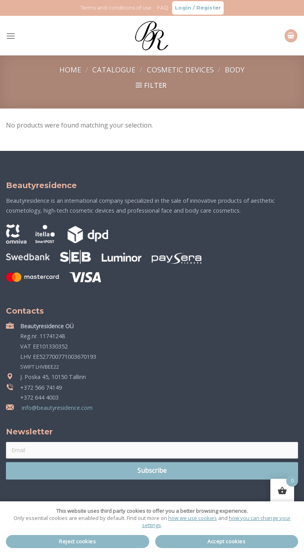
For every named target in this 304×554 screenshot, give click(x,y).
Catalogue (114, 69)
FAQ (162, 8)
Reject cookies (77, 541)
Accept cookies (226, 541)
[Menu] (10, 36)
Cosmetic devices (181, 69)
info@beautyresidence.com (56, 407)
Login (183, 8)
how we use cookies (192, 518)
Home (71, 69)
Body (235, 69)
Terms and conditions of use (116, 8)
